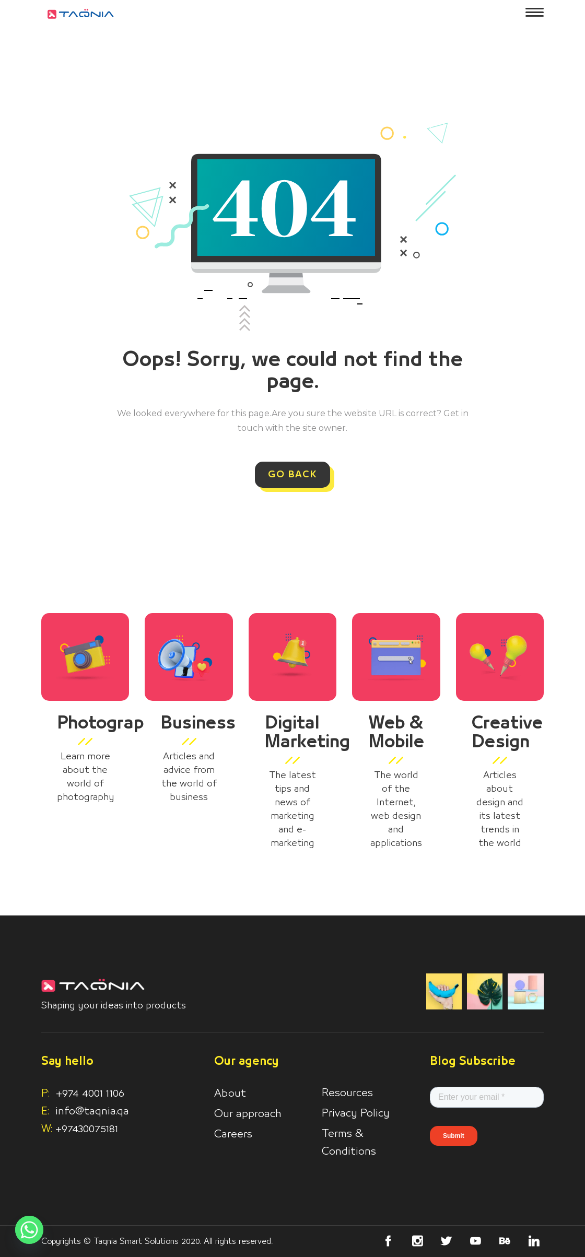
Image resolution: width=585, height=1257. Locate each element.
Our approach (248, 1114)
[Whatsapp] (29, 1230)
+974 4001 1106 (82, 1093)
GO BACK (292, 475)
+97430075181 (86, 1129)
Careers (233, 1134)
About (230, 1093)
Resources (347, 1093)
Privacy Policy (356, 1113)
